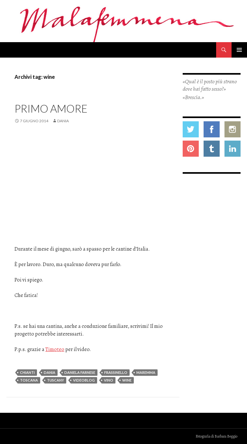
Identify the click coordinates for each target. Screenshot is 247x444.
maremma (145, 372)
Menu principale (239, 50)
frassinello (115, 372)
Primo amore (50, 108)
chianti (27, 372)
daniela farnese (79, 372)
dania (49, 372)
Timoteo (54, 349)
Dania (63, 120)
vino (108, 380)
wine (127, 380)
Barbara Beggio (226, 436)
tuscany (55, 380)
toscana (29, 380)
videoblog (84, 380)
